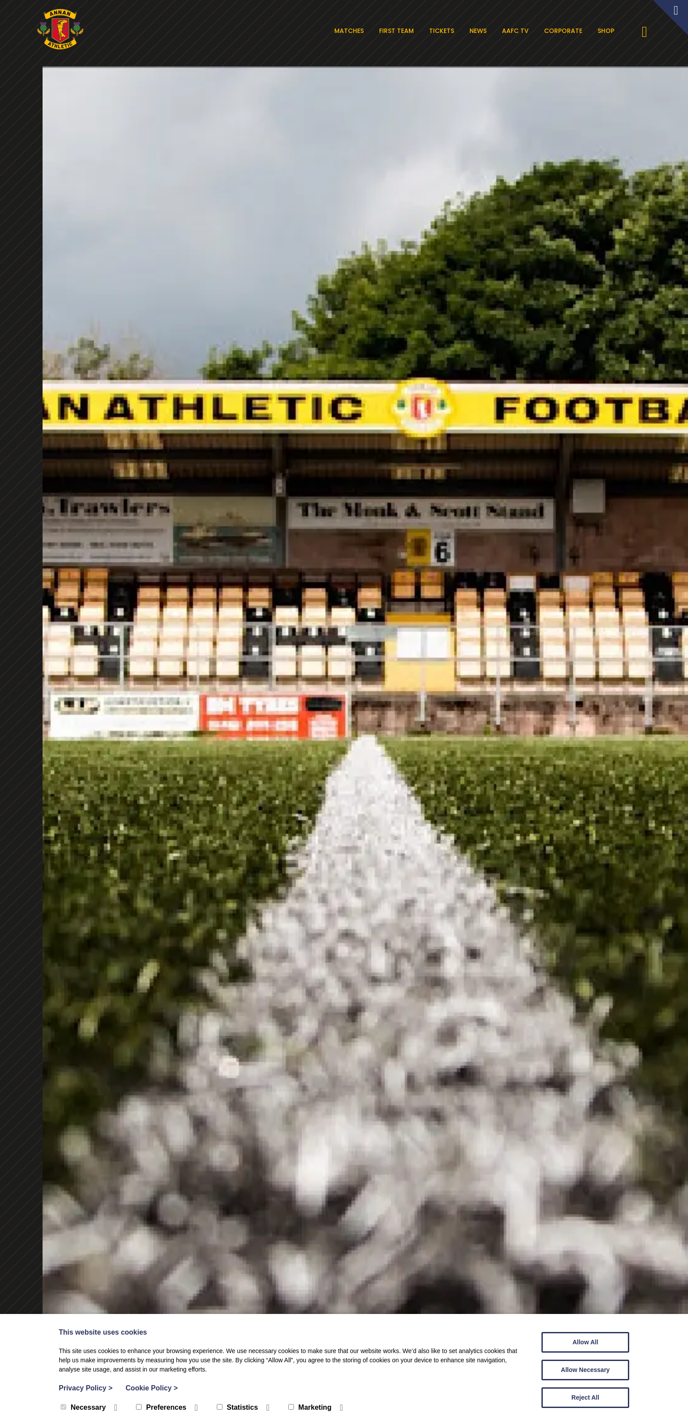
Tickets (446, 30)
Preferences (161, 1407)
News (483, 30)
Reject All (585, 1397)
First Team (401, 30)
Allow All (585, 1342)
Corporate (568, 30)
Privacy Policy (85, 1388)
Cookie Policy (151, 1388)
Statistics (237, 1407)
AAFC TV (520, 30)
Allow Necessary (585, 1369)
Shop (611, 30)
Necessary (83, 1407)
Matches (354, 30)
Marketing (310, 1407)
